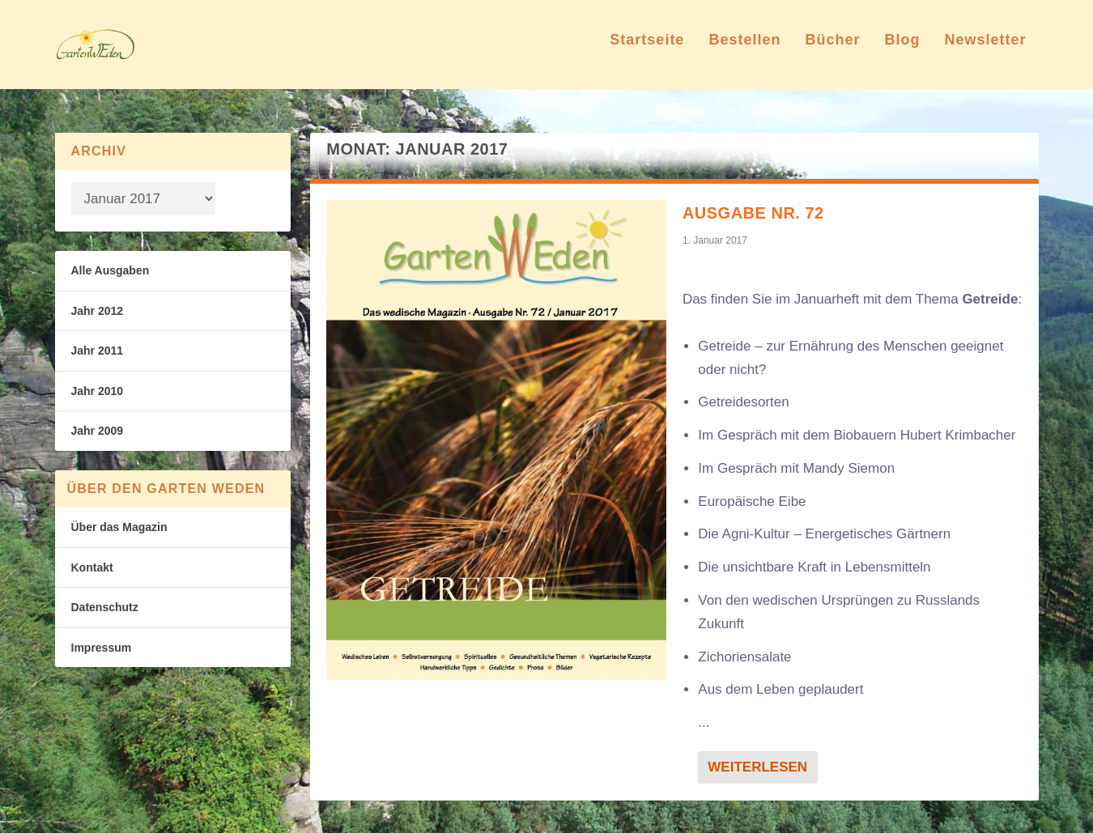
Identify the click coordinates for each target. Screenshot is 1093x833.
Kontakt (92, 567)
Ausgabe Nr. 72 (753, 213)
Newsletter (985, 52)
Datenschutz (104, 607)
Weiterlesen (757, 767)
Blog (902, 52)
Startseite (647, 52)
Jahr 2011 (97, 350)
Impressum (101, 647)
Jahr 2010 (97, 391)
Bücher (832, 52)
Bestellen (744, 52)
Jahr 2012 (97, 310)
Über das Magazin (119, 527)
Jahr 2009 (97, 430)
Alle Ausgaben (110, 270)
